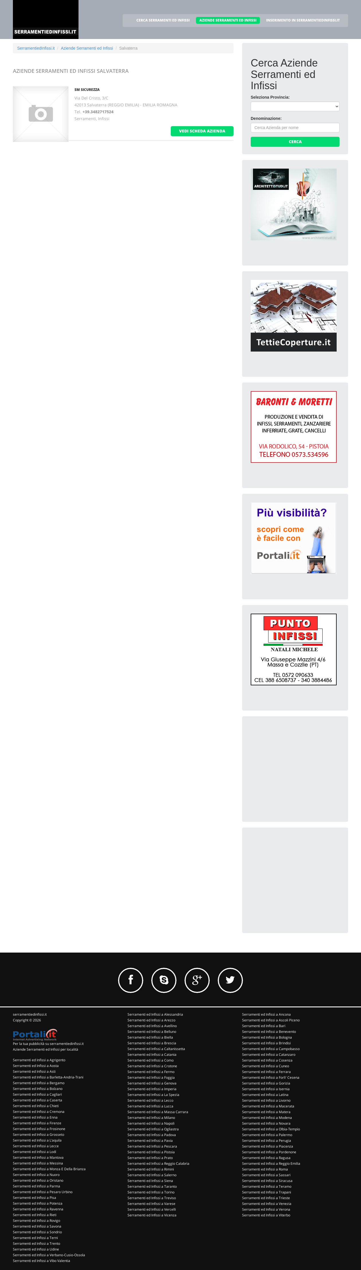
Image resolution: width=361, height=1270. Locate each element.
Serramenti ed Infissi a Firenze (37, 1123)
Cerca (295, 141)
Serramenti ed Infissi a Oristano (38, 1180)
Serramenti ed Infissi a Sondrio (37, 1232)
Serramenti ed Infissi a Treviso (151, 1197)
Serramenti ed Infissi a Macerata (268, 1106)
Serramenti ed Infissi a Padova (151, 1134)
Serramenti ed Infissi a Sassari (266, 1175)
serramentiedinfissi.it (30, 1014)
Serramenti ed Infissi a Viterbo (266, 1215)
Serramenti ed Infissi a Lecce (36, 1146)
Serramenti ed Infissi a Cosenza (267, 1060)
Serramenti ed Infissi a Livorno (266, 1100)
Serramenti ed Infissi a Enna (35, 1117)
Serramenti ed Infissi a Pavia (150, 1140)
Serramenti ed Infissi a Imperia (151, 1088)
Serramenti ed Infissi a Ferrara (266, 1071)
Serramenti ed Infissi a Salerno (151, 1175)
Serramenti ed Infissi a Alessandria (155, 1014)
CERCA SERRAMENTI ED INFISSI (163, 20)
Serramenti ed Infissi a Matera (266, 1111)
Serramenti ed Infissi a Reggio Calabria (158, 1163)
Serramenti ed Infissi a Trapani (266, 1192)
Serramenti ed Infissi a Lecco (150, 1100)
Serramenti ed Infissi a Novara (266, 1123)
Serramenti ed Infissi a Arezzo (151, 1020)
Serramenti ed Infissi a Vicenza (151, 1215)
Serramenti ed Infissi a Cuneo (265, 1066)
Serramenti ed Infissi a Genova (151, 1083)
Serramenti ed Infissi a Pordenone (269, 1152)
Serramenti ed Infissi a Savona (37, 1226)
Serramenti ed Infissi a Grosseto (38, 1134)
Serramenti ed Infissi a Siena (150, 1180)
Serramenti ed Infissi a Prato (150, 1157)
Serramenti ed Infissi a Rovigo (36, 1220)
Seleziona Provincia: (270, 97)
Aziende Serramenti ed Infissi (87, 48)
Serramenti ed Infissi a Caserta (37, 1100)
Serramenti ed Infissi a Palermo (267, 1134)
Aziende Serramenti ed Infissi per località (45, 1049)
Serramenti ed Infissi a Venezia (266, 1203)
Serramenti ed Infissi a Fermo (150, 1071)
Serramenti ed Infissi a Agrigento (39, 1060)
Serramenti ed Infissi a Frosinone (39, 1128)
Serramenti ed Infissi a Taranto (152, 1186)
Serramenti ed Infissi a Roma (265, 1169)
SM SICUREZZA (87, 89)
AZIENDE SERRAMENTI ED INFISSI (227, 20)
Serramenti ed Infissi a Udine (36, 1249)
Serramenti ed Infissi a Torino (150, 1192)
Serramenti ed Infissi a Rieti (34, 1214)
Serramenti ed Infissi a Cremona (38, 1111)
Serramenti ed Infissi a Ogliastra (153, 1129)
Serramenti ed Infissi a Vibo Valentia (41, 1260)
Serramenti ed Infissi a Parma (36, 1186)
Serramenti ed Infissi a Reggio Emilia (271, 1163)
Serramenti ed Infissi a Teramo (266, 1186)
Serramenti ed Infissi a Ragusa (266, 1157)
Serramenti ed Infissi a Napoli (150, 1123)
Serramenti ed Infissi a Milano (151, 1117)
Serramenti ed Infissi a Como (150, 1060)
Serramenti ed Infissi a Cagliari (37, 1094)
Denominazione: (266, 118)
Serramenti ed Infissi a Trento (36, 1243)
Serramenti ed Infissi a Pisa (34, 1197)
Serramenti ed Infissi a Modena (267, 1117)
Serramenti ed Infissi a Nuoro (36, 1174)
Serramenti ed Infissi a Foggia (151, 1077)
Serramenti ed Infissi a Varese (151, 1203)
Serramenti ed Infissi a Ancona (266, 1014)
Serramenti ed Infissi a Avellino (152, 1025)
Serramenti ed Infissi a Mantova (38, 1157)
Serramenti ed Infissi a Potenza (37, 1203)
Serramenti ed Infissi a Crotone (152, 1066)
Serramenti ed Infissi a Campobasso (271, 1048)
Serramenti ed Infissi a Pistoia (151, 1152)
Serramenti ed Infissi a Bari (263, 1025)
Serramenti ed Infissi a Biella (150, 1037)
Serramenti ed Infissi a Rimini (150, 1169)
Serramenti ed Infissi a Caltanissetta (156, 1048)
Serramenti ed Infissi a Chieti (36, 1105)
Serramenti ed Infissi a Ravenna (38, 1209)
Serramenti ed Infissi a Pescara (152, 1146)
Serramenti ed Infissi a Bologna (267, 1037)
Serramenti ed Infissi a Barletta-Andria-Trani (48, 1077)
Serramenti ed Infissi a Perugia (266, 1140)
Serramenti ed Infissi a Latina (265, 1094)
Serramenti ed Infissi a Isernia (266, 1088)
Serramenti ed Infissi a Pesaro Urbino (42, 1191)
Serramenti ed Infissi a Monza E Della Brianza (49, 1168)
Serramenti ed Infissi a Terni (35, 1237)
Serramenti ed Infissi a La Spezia (153, 1094)
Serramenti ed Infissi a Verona (266, 1209)
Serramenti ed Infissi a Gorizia (266, 1083)
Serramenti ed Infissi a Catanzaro (268, 1054)
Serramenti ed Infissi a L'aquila (37, 1140)
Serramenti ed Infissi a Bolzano (37, 1088)
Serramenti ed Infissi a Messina (38, 1163)
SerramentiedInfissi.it (36, 48)
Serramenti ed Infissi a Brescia (151, 1043)
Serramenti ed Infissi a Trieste (266, 1197)
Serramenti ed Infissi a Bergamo (38, 1082)
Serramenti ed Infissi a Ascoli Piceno (271, 1020)
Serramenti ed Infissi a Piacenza (267, 1146)
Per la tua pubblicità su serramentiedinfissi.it (48, 1043)
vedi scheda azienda (202, 131)
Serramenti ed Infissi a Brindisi (266, 1043)
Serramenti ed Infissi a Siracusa (267, 1180)
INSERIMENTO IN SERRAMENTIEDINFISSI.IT (303, 20)
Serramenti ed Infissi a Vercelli (151, 1209)
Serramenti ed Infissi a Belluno (151, 1031)
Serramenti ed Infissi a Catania (151, 1054)
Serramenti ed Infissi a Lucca (150, 1106)
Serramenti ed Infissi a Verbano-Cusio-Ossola (49, 1255)
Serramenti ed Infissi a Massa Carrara (157, 1111)
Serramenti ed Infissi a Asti (34, 1071)
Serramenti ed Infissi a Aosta (36, 1065)
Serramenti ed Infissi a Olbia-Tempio (271, 1129)
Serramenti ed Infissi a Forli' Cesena (270, 1077)
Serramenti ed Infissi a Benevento (269, 1031)
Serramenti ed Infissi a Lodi (34, 1151)
